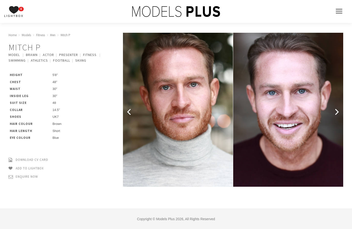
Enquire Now (23, 176)
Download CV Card (28, 160)
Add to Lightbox (26, 168)
